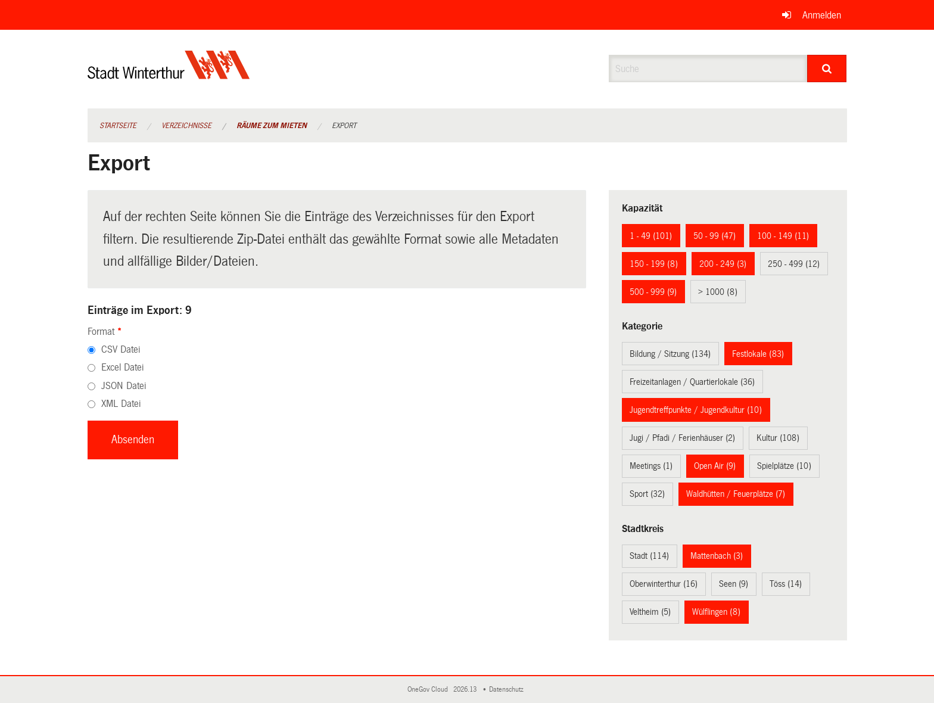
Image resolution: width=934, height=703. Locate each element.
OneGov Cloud (429, 689)
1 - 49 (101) (651, 236)
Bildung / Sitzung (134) (670, 354)
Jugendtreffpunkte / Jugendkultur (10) (696, 410)
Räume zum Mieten (271, 126)
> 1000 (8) (717, 292)
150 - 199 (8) (654, 264)
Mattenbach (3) (716, 556)
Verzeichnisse (186, 126)
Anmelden (821, 15)
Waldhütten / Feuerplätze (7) (735, 494)
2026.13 (466, 689)
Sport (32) (647, 494)
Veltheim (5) (650, 612)
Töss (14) (786, 584)
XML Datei (121, 404)
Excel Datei (122, 367)
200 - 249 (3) (722, 264)
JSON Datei (123, 386)
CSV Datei (120, 349)
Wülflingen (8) (716, 612)
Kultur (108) (777, 438)
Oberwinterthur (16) (664, 584)
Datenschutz (508, 689)
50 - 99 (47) (714, 236)
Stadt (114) (649, 556)
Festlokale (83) (758, 354)
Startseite (117, 126)
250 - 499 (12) (794, 264)
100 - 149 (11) (783, 236)
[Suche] (827, 68)
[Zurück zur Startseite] (169, 74)
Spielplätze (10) (784, 466)
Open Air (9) (715, 466)
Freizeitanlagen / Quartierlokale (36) (692, 382)
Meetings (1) (651, 466)
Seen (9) (733, 584)
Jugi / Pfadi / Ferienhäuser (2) (682, 438)
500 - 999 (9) (653, 292)
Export (344, 126)
